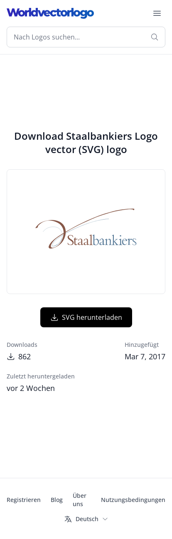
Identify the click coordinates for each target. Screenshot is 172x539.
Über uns (79, 500)
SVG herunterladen (86, 317)
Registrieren (24, 500)
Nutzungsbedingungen (133, 500)
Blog (57, 500)
